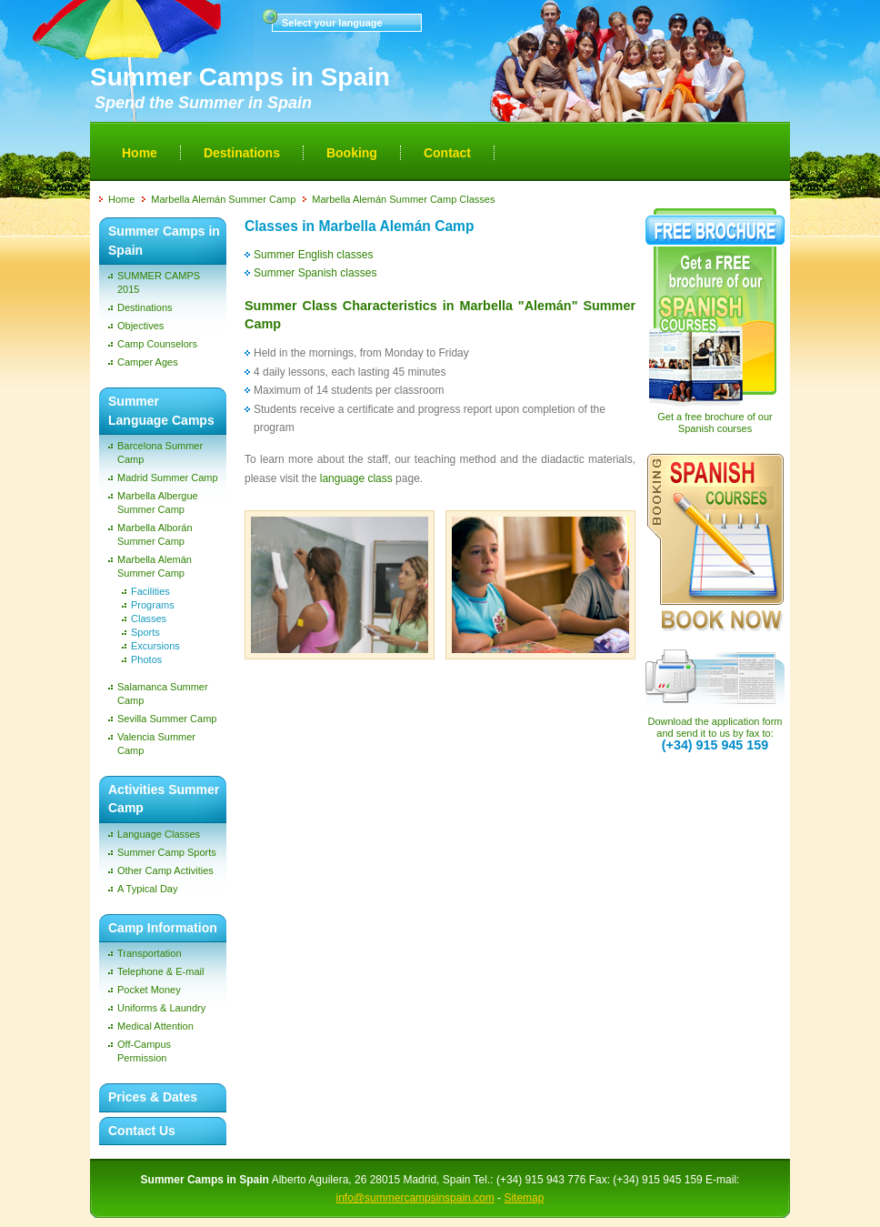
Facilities (150, 591)
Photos (146, 659)
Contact (447, 153)
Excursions (155, 645)
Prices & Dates (152, 1097)
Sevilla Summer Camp (166, 718)
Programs (153, 604)
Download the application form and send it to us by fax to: (715, 733)
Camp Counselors (157, 343)
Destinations (242, 153)
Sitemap (524, 1198)
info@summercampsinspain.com (415, 1198)
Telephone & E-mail (160, 971)
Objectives (140, 325)
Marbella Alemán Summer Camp (223, 199)
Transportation (149, 953)
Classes (148, 618)
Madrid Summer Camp (167, 477)
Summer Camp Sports (166, 852)
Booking (351, 153)
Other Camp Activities (165, 870)
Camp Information (162, 927)
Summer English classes (313, 254)
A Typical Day (147, 888)
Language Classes (158, 834)
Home (139, 153)
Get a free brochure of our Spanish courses (715, 422)
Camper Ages (147, 362)
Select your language (332, 22)
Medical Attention (155, 1026)
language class (356, 478)
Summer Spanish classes (315, 273)
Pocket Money (149, 989)
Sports (145, 632)
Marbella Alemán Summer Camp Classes (403, 199)
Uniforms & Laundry (161, 1007)
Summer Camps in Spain (240, 77)
